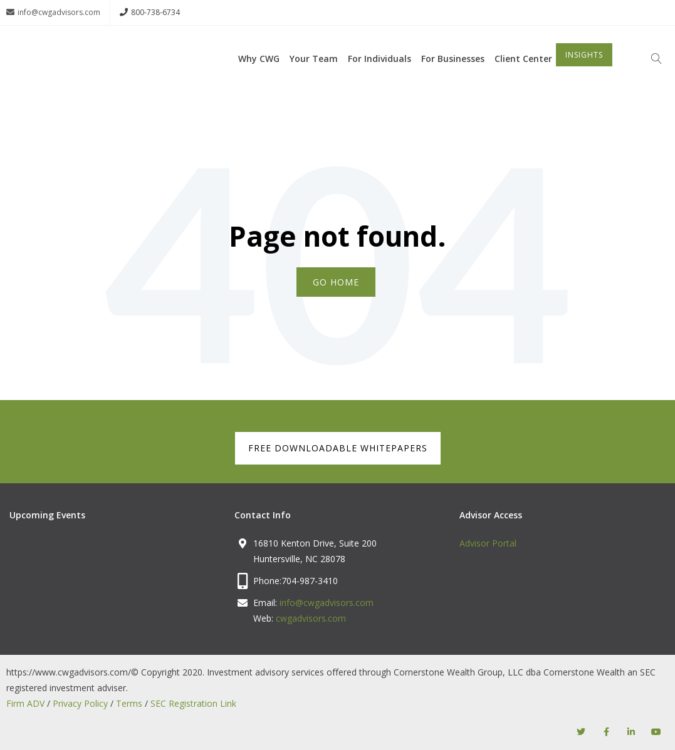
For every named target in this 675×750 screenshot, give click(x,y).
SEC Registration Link (193, 703)
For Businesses (452, 77)
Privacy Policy (80, 703)
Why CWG (259, 77)
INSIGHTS (584, 73)
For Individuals (379, 77)
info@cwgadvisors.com (53, 12)
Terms (129, 703)
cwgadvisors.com (311, 618)
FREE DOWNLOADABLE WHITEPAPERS (337, 447)
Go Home (336, 282)
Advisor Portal (487, 542)
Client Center (523, 77)
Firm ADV (25, 703)
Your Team (314, 77)
